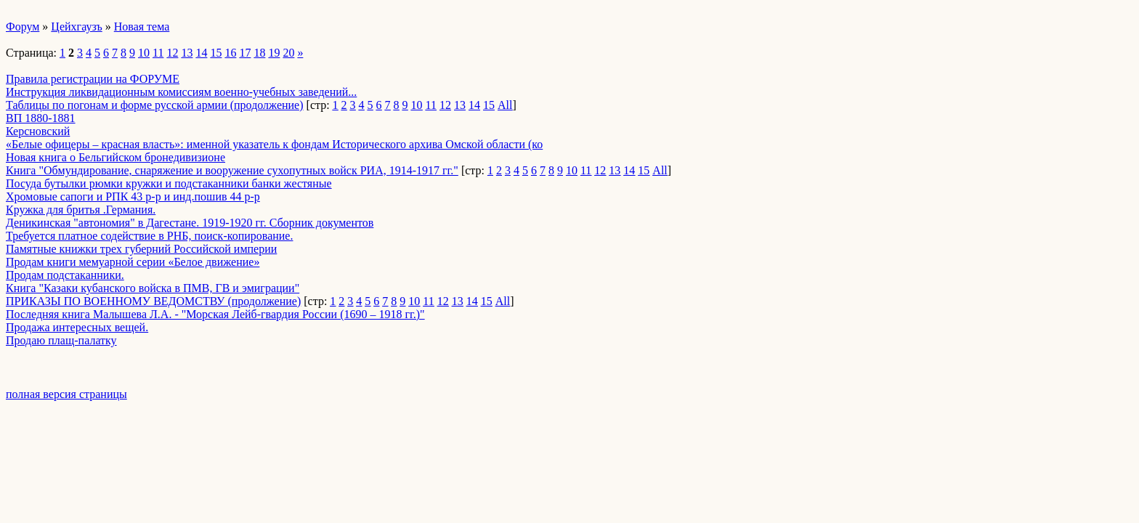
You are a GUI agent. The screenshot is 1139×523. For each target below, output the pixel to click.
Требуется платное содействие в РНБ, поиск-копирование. (149, 236)
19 (274, 52)
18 (259, 52)
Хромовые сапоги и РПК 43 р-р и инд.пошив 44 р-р (133, 196)
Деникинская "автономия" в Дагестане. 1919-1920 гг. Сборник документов (189, 222)
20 (288, 52)
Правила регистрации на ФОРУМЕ (92, 79)
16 (230, 52)
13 (186, 52)
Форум (22, 26)
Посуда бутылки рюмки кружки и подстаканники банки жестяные (169, 183)
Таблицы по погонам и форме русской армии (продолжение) (155, 105)
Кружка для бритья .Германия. (80, 209)
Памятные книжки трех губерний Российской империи (141, 249)
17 (245, 52)
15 (216, 52)
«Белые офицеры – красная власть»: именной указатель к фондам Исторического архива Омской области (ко (274, 144)
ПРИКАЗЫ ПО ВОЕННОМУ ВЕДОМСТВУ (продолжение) (153, 301)
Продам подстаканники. (65, 275)
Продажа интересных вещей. (77, 327)
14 (201, 52)
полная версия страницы (66, 394)
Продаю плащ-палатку (61, 340)
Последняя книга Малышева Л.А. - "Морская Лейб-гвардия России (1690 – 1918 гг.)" (215, 314)
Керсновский (38, 131)
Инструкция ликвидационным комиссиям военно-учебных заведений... (181, 92)
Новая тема (142, 26)
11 (158, 52)
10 (144, 52)
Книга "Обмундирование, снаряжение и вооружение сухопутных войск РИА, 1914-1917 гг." (232, 170)
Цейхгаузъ (76, 26)
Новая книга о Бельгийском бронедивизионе (115, 157)
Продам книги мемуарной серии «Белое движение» (132, 262)
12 (172, 52)
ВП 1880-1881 (41, 118)
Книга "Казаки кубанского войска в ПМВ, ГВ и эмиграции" (152, 288)
